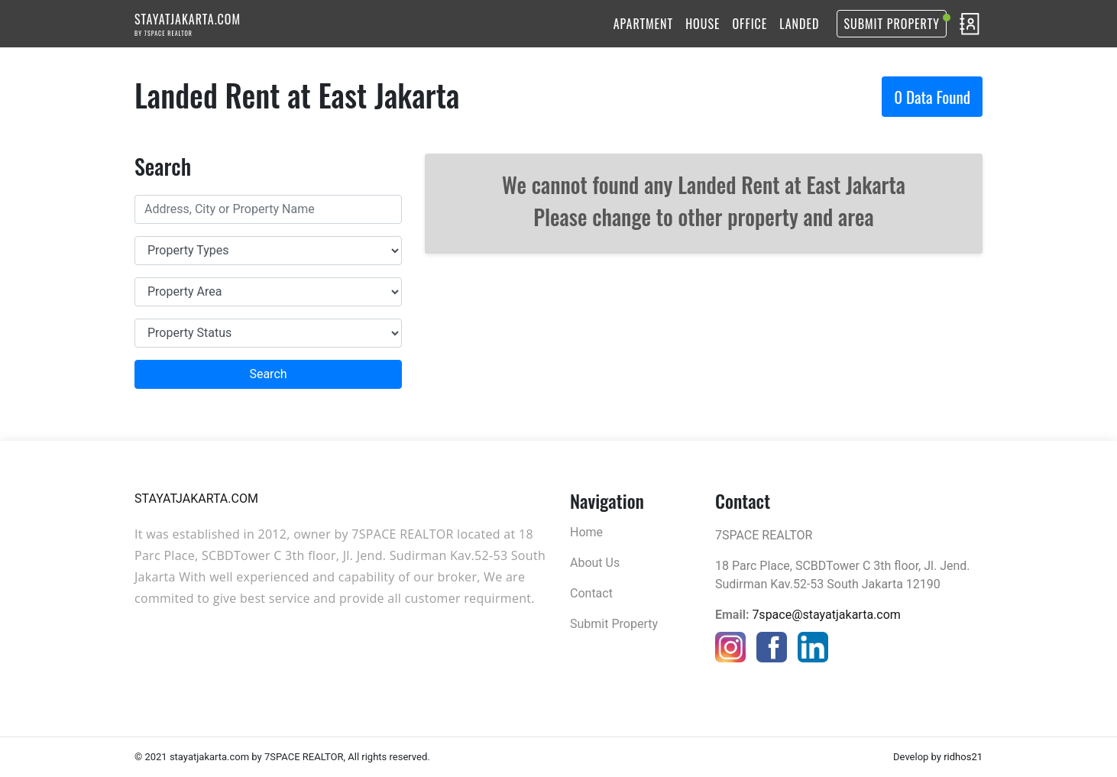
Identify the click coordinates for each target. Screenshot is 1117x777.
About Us (595, 562)
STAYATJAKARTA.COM (187, 23)
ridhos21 (963, 756)
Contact (591, 593)
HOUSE (702, 24)
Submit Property (891, 24)
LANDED (799, 24)
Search (268, 374)
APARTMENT (643, 24)
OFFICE (750, 24)
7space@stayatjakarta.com (826, 614)
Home (586, 532)
